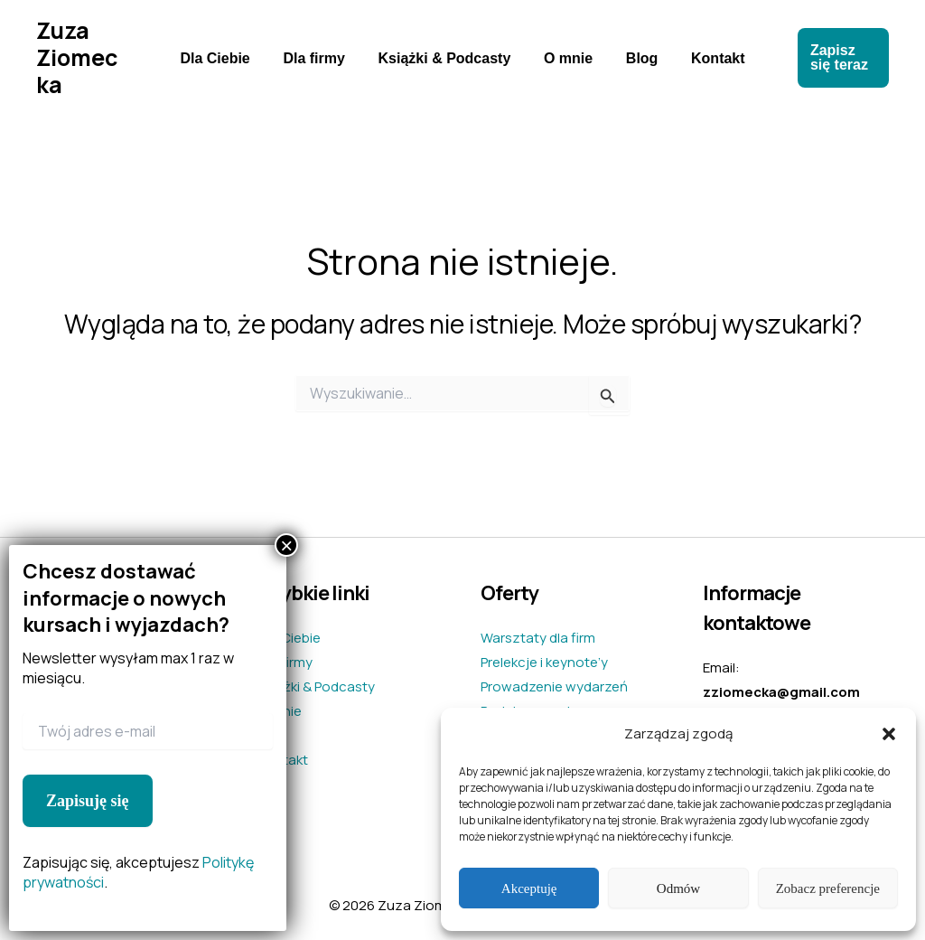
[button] (889, 734)
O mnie (566, 58)
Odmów (678, 888)
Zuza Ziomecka (83, 57)
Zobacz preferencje (828, 888)
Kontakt (707, 58)
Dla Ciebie (225, 58)
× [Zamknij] (286, 545)
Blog (636, 58)
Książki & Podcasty (446, 58)
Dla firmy (319, 58)
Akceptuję (529, 888)
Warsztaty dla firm (538, 637)
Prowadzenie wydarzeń (554, 686)
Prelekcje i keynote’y (544, 662)
